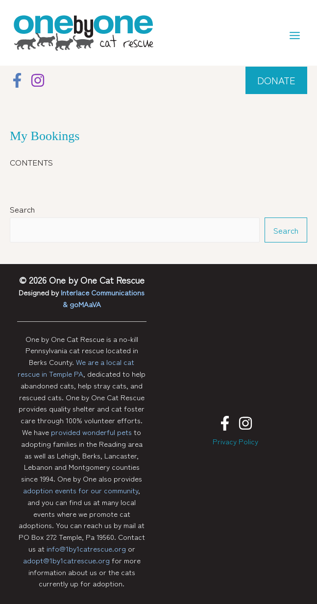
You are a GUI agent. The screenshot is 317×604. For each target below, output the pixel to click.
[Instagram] (37, 80)
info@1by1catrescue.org (86, 548)
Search (22, 209)
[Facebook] (17, 80)
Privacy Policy (235, 441)
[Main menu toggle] (295, 35)
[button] (276, 80)
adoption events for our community (80, 490)
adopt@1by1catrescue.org (66, 560)
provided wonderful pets (91, 432)
